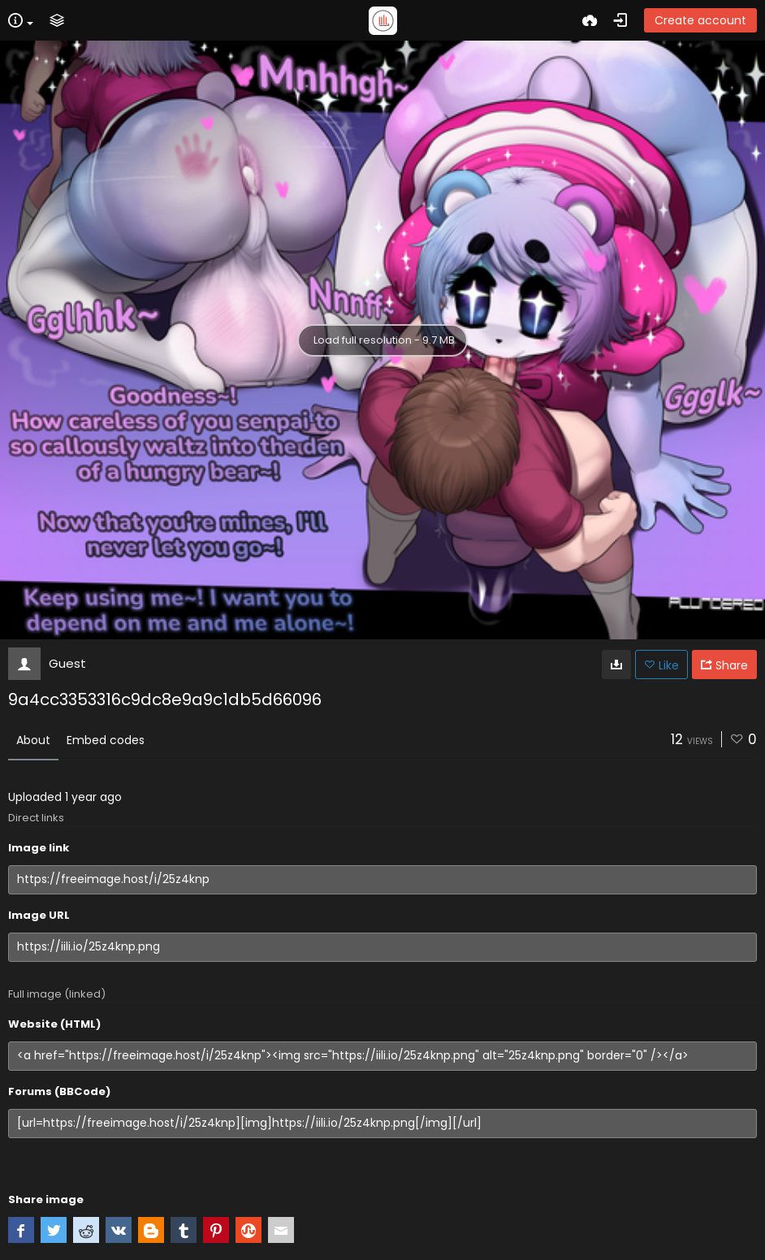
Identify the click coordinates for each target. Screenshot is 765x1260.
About (33, 740)
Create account (700, 20)
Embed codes (106, 740)
